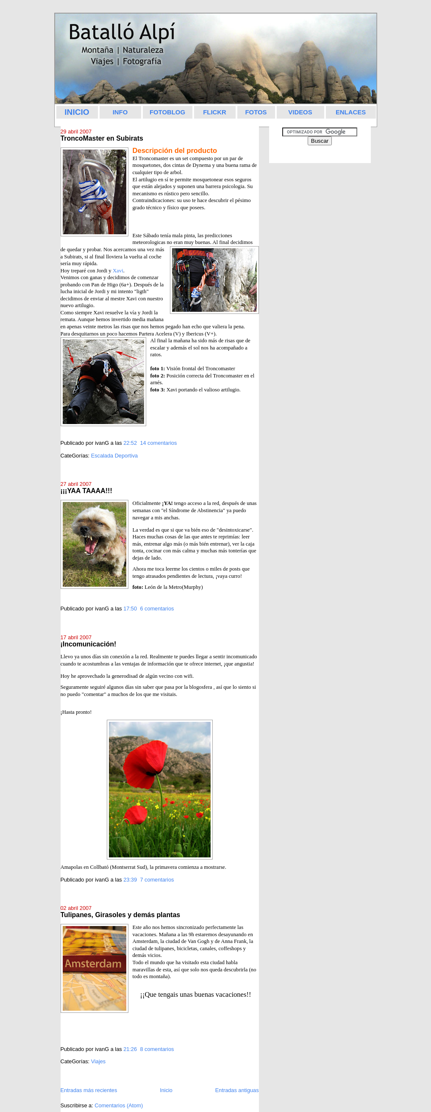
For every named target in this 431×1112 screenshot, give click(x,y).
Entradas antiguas (237, 1090)
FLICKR (214, 112)
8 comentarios (157, 1049)
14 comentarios (158, 443)
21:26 (130, 1049)
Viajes (98, 1061)
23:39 (130, 879)
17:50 (130, 608)
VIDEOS (300, 112)
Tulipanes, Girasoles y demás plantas (121, 914)
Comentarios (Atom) (119, 1105)
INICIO (76, 112)
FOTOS (256, 112)
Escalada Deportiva (114, 455)
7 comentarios (157, 879)
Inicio (166, 1090)
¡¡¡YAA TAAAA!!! (86, 490)
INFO (120, 112)
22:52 (130, 443)
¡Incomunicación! (89, 644)
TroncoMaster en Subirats (102, 138)
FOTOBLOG (167, 112)
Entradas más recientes (89, 1090)
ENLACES (351, 112)
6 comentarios (157, 608)
